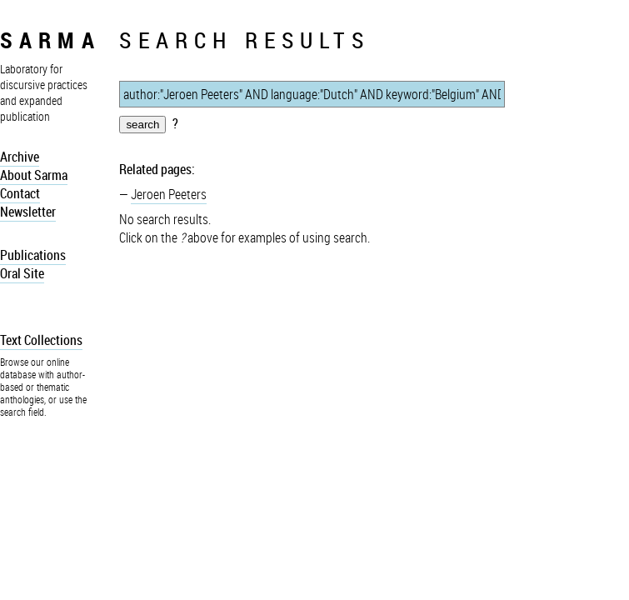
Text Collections (41, 340)
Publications (33, 255)
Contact (20, 193)
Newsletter (28, 211)
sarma (50, 39)
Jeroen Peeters (169, 194)
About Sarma (33, 175)
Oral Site (22, 273)
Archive (19, 157)
